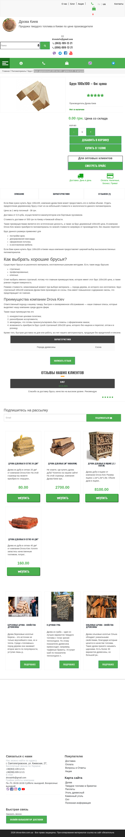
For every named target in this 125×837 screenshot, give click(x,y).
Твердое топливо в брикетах (81, 786)
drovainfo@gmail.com (16, 777)
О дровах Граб (53, 624)
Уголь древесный (74, 792)
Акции (81, 4)
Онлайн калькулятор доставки (26, 819)
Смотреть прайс (95, 166)
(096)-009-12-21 (63, 47)
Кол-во (72, 126)
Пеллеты (70, 789)
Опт (67, 799)
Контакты (118, 4)
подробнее (30, 664)
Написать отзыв (62, 360)
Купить (23, 498)
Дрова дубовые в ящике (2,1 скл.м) (101, 464)
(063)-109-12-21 (63, 43)
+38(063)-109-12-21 (15, 769)
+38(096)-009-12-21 (15, 772)
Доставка (70, 761)
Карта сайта (73, 777)
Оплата (69, 764)
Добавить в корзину (95, 140)
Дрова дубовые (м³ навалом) (62, 463)
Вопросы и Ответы (75, 768)
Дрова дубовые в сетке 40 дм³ (23, 539)
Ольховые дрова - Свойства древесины (99, 625)
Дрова (68, 782)
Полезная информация (78, 803)
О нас (64, 4)
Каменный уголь (74, 796)
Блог (72, 4)
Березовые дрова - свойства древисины (22, 625)
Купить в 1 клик (95, 148)
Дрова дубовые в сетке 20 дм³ (23, 463)
